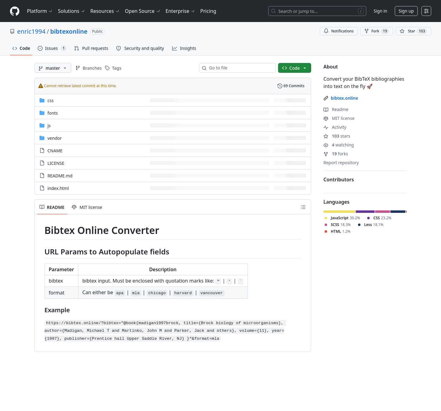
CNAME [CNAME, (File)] (54, 151)
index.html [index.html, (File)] (58, 188)
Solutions (71, 11)
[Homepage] (15, 11)
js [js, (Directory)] (49, 125)
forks (335, 154)
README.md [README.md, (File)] (60, 176)
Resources (105, 11)
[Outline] (303, 207)
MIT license (339, 118)
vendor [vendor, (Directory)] (54, 138)
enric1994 (31, 31)
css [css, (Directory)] (50, 100)
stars (336, 136)
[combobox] (239, 67)
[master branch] (52, 68)
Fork (376, 31)
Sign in (380, 11)
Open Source (143, 11)
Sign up (406, 11)
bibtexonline (69, 31)
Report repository (341, 162)
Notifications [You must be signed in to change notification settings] (338, 31)
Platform (40, 11)
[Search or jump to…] (317, 11)
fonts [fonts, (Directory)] (52, 113)
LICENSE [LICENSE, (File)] (55, 163)
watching (338, 145)
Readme (336, 109)
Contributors (338, 179)
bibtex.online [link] (344, 98)
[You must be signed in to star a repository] (413, 31)
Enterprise (180, 11)
